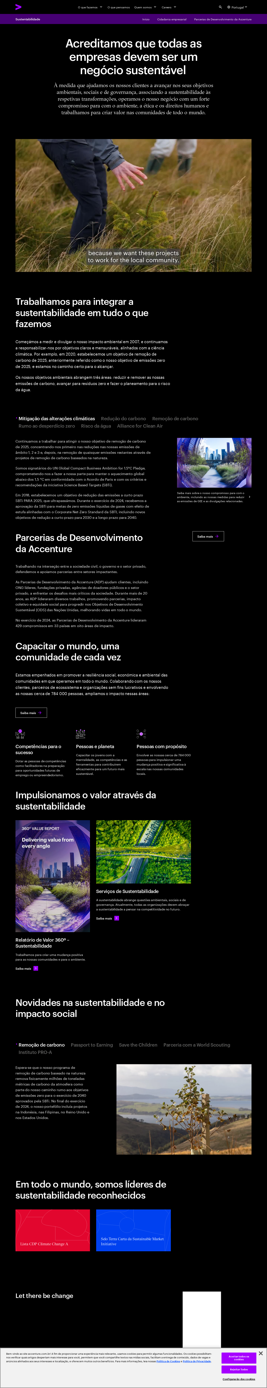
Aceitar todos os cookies (239, 1358)
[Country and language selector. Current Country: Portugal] (237, 7)
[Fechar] (261, 1353)
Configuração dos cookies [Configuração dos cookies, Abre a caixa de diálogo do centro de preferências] (239, 1379)
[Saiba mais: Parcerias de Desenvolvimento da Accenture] (208, 536)
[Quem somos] (145, 7)
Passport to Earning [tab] (92, 1045)
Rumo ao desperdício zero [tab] (47, 426)
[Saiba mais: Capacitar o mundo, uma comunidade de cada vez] (31, 713)
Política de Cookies (168, 1361)
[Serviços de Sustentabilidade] (143, 851)
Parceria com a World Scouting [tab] (196, 1045)
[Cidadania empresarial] (171, 19)
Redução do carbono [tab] (123, 418)
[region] (133, 1368)
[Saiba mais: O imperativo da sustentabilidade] (107, 918)
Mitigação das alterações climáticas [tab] (57, 418)
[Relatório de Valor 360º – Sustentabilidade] (52, 876)
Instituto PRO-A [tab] (35, 1052)
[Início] (146, 19)
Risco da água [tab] (96, 426)
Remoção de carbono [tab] (175, 418)
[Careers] (169, 7)
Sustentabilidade (27, 19)
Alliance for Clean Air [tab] (140, 426)
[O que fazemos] (90, 7)
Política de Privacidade (197, 1361)
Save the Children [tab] (138, 1045)
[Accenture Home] (27, 7)
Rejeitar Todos (239, 1369)
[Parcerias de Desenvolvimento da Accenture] (222, 19)
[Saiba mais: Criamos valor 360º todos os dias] (26, 968)
